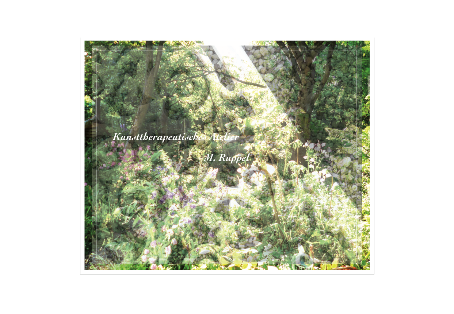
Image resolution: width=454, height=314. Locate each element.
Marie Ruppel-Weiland (109, 279)
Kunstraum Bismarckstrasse (175, 279)
